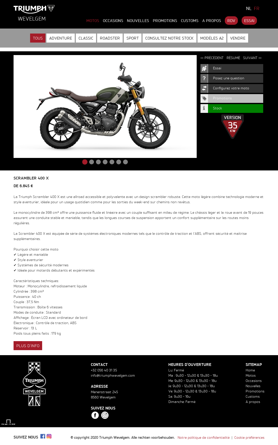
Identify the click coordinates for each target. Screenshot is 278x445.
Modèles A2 (212, 38)
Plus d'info (27, 345)
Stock (217, 108)
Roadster (110, 38)
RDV (231, 20)
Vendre (237, 38)
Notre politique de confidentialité (204, 437)
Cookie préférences (249, 437)
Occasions (113, 20)
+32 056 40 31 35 (104, 370)
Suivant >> (252, 58)
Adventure (60, 38)
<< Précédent (212, 58)
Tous (38, 38)
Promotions (165, 20)
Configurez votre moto (231, 88)
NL (249, 8)
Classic (86, 38)
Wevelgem (32, 18)
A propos (211, 20)
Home (250, 370)
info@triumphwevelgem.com (113, 375)
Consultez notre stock (169, 38)
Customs (189, 20)
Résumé (233, 58)
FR (256, 8)
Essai (249, 20)
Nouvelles (138, 20)
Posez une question (228, 78)
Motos (92, 20)
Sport (132, 38)
